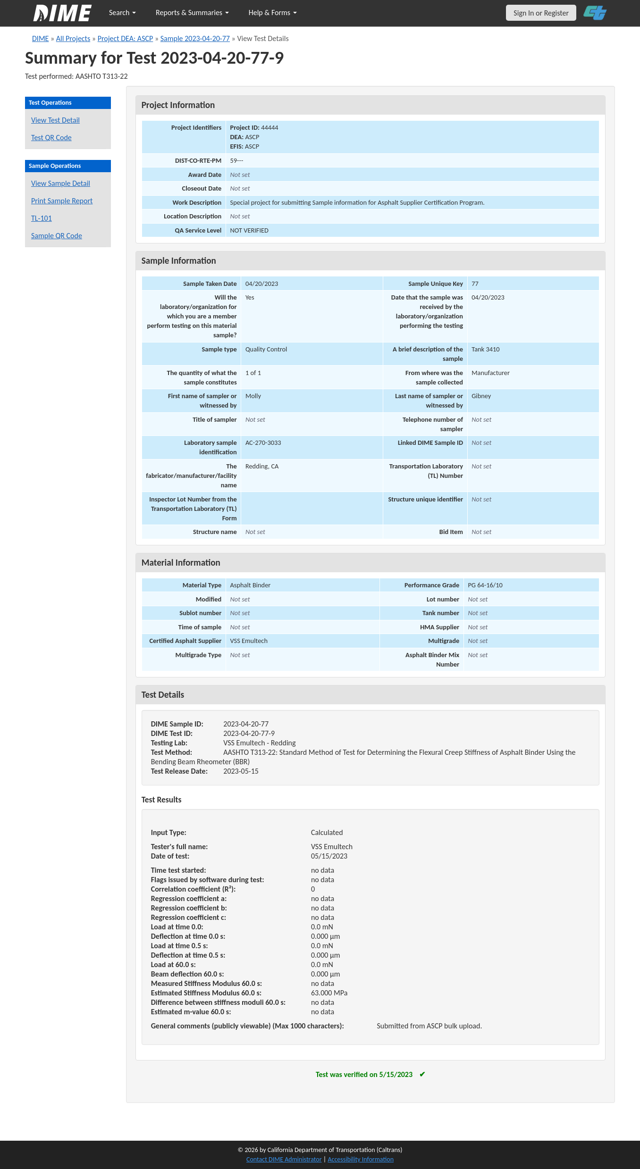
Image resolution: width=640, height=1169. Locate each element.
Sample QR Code (56, 235)
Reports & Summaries (192, 12)
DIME (40, 38)
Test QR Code (51, 137)
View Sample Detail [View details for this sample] (60, 183)
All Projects (73, 38)
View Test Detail (55, 120)
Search (122, 12)
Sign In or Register (541, 12)
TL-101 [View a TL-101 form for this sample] (41, 218)
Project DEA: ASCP (125, 38)
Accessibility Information (361, 1159)
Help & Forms (273, 12)
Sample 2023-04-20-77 (195, 38)
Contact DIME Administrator (284, 1159)
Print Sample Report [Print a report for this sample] (62, 200)
